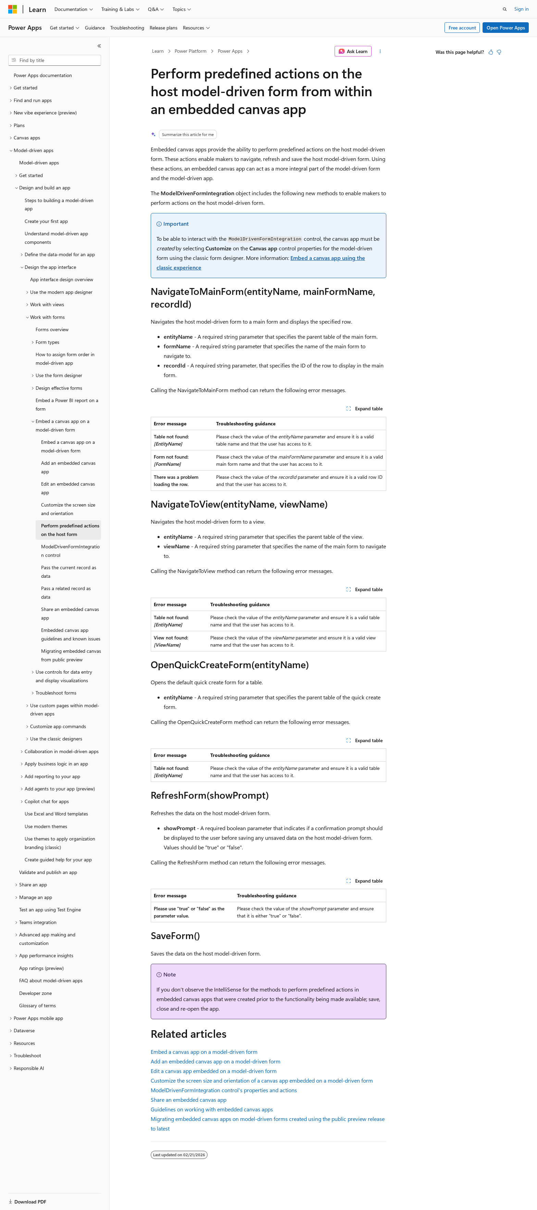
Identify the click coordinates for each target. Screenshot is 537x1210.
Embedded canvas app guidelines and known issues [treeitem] (70, 634)
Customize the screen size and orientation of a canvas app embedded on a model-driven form (262, 1080)
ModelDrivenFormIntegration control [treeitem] (70, 550)
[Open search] (505, 9)
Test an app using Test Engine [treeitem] (50, 909)
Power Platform (191, 51)
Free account (462, 27)
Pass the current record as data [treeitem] (68, 571)
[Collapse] (99, 46)
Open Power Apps (506, 27)
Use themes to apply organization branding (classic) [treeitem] (60, 842)
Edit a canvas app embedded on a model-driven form (214, 1070)
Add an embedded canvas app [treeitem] (68, 467)
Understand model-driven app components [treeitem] (56, 237)
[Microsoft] (12, 9)
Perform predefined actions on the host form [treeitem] (70, 529)
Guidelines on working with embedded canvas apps (212, 1109)
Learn (158, 51)
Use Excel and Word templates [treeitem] (56, 813)
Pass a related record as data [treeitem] (66, 592)
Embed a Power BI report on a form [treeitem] (67, 404)
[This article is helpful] (491, 52)
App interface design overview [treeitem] (61, 279)
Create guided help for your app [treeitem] (58, 859)
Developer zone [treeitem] (35, 993)
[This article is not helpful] (499, 52)
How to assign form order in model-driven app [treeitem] (65, 358)
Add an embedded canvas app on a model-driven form (215, 1061)
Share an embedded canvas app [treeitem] (70, 613)
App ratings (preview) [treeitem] (41, 968)
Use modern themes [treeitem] (46, 826)
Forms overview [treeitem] (52, 329)
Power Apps (230, 51)
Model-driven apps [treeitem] (39, 162)
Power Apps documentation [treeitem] (43, 75)
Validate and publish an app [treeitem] (48, 872)
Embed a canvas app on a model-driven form (204, 1051)
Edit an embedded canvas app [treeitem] (68, 488)
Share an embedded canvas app (188, 1099)
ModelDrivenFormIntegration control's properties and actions (224, 1090)
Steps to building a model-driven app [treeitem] (59, 204)
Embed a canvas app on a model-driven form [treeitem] (68, 446)
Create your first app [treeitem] (46, 221)
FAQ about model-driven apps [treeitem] (51, 980)
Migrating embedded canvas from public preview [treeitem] (71, 655)
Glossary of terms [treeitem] (37, 1005)
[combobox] (54, 60)
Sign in (521, 8)
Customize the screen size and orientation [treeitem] (68, 508)
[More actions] (380, 51)
